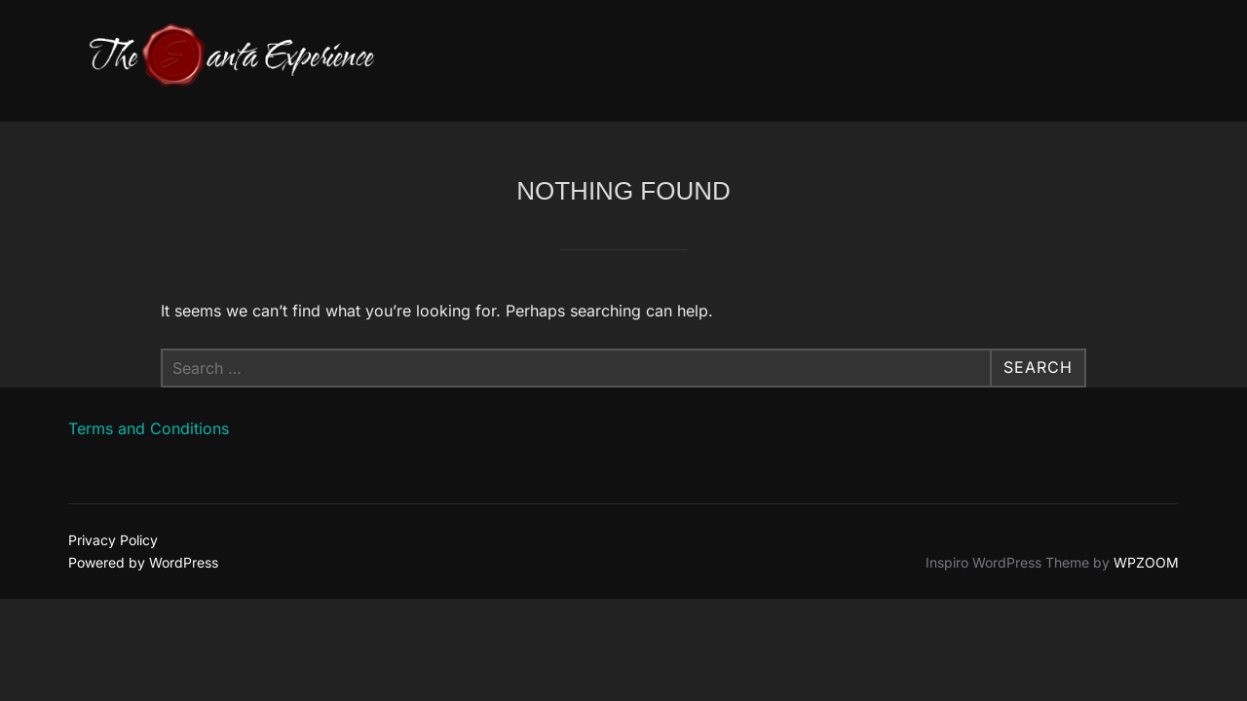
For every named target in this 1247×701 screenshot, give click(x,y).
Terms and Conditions (148, 428)
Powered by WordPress (143, 562)
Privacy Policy (113, 540)
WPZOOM (1146, 562)
